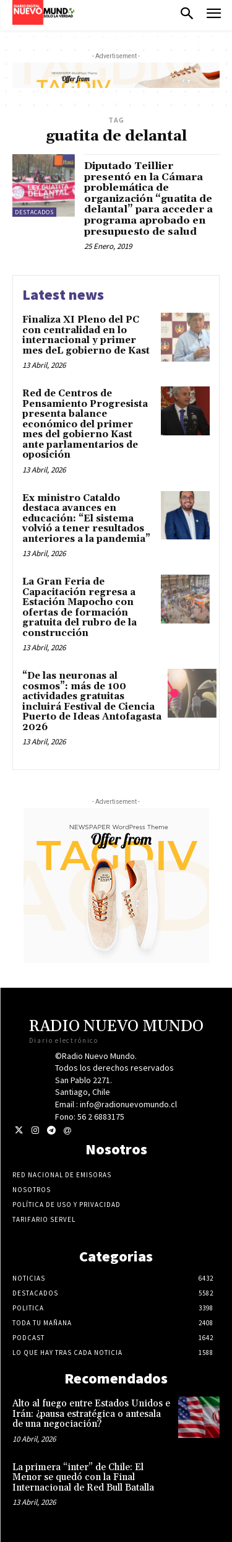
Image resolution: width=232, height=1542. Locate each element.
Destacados (34, 212)
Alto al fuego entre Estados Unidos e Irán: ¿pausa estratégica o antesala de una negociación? (91, 1414)
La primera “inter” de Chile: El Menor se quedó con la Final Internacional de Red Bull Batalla (83, 1477)
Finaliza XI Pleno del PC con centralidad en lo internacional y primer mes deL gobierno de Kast (86, 335)
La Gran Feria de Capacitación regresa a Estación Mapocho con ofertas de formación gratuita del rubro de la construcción (79, 607)
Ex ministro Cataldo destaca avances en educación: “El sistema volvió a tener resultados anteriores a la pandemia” (86, 518)
